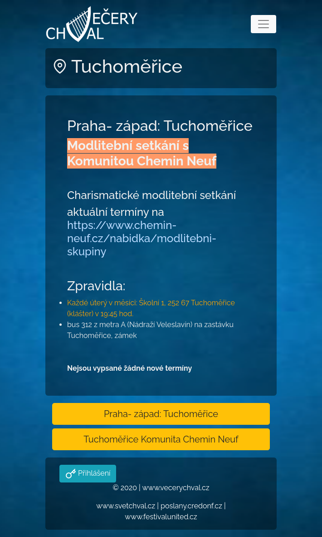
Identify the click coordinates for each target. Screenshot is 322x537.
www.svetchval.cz (125, 506)
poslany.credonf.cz (191, 506)
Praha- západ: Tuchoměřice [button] (161, 413)
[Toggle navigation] (263, 24)
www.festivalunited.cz (161, 516)
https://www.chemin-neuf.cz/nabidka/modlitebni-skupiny (141, 238)
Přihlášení (93, 473)
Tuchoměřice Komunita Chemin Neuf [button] (160, 439)
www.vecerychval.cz (175, 487)
